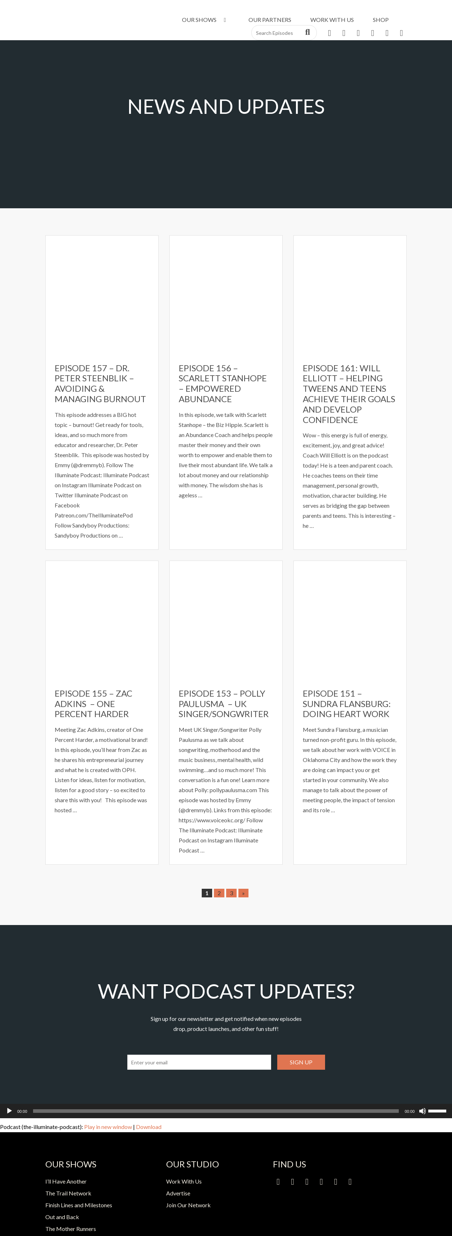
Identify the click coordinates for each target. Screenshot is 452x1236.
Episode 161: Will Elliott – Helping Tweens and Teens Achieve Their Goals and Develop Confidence (349, 394)
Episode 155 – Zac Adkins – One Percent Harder (93, 703)
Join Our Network (188, 1205)
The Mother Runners (70, 1228)
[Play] (9, 1111)
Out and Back (62, 1216)
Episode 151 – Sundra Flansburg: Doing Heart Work (347, 703)
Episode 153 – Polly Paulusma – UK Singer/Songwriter (224, 703)
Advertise (178, 1193)
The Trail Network (68, 1193)
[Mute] (422, 1111)
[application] (226, 1111)
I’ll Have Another (66, 1181)
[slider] (216, 1111)
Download (148, 1126)
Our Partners (269, 19)
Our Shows (205, 19)
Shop (381, 19)
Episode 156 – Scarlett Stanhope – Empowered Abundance (223, 383)
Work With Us (332, 19)
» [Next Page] (243, 892)
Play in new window (108, 1126)
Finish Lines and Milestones (78, 1205)
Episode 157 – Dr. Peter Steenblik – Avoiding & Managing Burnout (100, 383)
